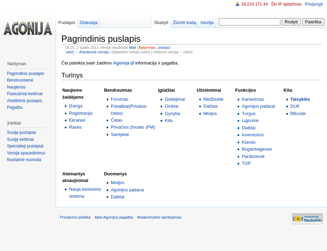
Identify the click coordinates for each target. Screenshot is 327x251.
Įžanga (75, 105)
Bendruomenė (20, 80)
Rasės (75, 127)
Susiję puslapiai (21, 132)
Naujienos (16, 87)
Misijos (210, 113)
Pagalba (14, 107)
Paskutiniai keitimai (24, 93)
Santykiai (120, 134)
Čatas (116, 120)
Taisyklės (300, 99)
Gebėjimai (175, 99)
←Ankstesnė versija (92, 52)
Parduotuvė (253, 156)
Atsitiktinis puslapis (24, 100)
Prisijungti (314, 4)
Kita (168, 120)
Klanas (248, 142)
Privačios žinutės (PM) (133, 127)
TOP (246, 163)
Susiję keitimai (20, 139)
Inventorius (253, 134)
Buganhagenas (257, 149)
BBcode (298, 113)
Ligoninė (250, 120)
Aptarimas (147, 47)
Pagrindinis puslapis (25, 73)
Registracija (80, 113)
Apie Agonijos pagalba (113, 217)
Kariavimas (253, 99)
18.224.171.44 (254, 4)
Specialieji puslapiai (25, 146)
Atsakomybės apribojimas (159, 217)
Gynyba (172, 113)
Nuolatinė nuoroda (24, 159)
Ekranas (77, 120)
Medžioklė (213, 99)
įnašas (163, 47)
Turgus (248, 113)
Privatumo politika (75, 217)
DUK (295, 106)
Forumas (120, 99)
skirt (69, 52)
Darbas (210, 106)
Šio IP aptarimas (286, 4)
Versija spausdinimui (26, 153)
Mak (132, 47)
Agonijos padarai (258, 106)
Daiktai (248, 127)
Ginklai (171, 106)
